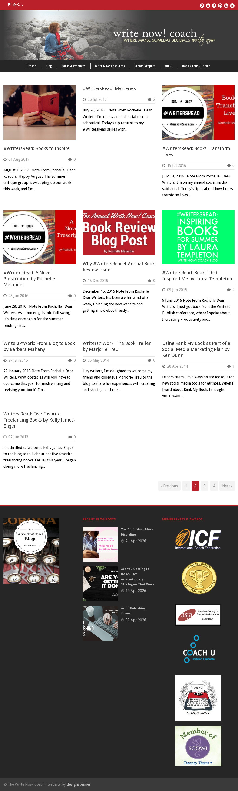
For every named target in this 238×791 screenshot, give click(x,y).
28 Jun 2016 (18, 296)
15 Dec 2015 (98, 280)
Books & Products (73, 66)
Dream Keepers (144, 66)
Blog (49, 66)
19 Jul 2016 (176, 165)
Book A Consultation (196, 66)
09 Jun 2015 (177, 290)
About (169, 66)
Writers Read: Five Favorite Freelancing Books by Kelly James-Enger (39, 420)
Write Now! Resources (110, 66)
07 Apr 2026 (136, 620)
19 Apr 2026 (136, 590)
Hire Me (31, 66)
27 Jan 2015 (18, 360)
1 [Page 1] (186, 486)
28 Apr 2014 (177, 366)
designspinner (79, 784)
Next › (227, 486)
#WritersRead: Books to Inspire (36, 148)
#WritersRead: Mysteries (109, 88)
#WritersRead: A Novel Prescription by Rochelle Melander (29, 279)
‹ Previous (169, 486)
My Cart (15, 4)
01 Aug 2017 (19, 159)
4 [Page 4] (214, 486)
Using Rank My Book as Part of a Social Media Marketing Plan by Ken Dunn (196, 349)
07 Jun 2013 (18, 437)
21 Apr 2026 (136, 541)
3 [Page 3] (205, 486)
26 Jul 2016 (97, 99)
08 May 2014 (98, 360)
